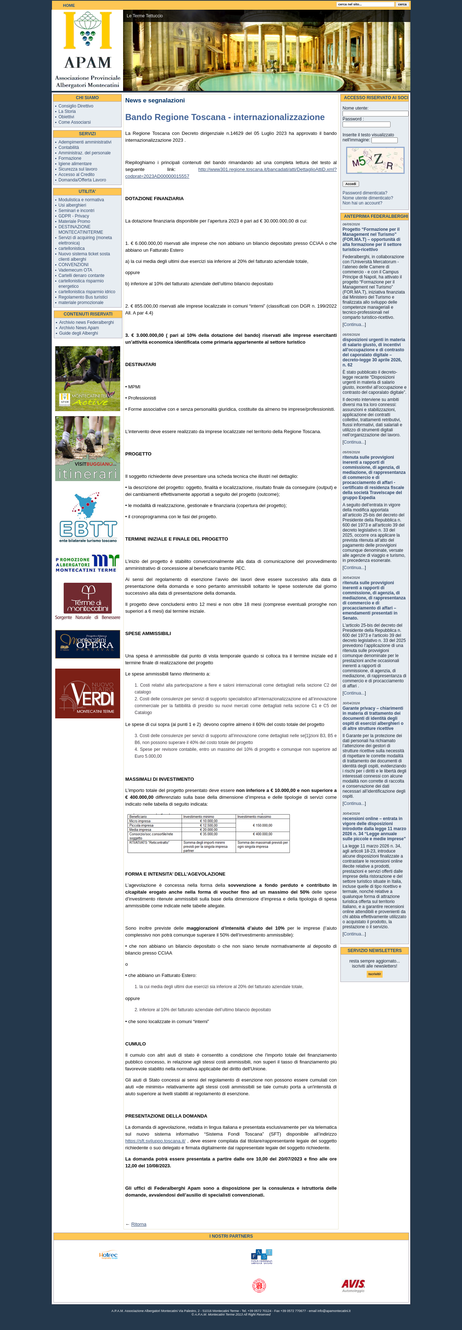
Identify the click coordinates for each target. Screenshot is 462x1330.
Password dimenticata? (365, 192)
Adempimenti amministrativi (85, 142)
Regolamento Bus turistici (83, 297)
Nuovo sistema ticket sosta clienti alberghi (84, 256)
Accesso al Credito (76, 174)
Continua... (354, 324)
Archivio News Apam (79, 327)
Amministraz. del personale (84, 152)
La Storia (67, 111)
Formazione (69, 158)
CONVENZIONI (73, 264)
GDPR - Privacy (73, 216)
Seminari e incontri (76, 210)
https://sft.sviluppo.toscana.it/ (155, 1141)
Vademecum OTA (75, 270)
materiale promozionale (81, 302)
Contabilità (68, 147)
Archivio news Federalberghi (86, 322)
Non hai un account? (362, 203)
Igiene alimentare (75, 163)
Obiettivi (66, 116)
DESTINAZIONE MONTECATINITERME (80, 229)
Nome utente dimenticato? (368, 198)
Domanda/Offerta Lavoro (82, 179)
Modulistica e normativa (81, 199)
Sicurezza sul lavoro (77, 169)
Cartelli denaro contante (81, 275)
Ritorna (139, 1224)
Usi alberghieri (72, 205)
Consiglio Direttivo (75, 106)
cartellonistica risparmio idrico (86, 291)
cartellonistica (71, 248)
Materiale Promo (74, 221)
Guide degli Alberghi (78, 333)
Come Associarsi (74, 122)
